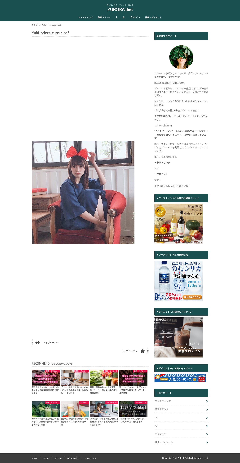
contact (46, 458)
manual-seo (90, 458)
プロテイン (135, 17)
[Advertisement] (90, 90)
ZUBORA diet (120, 9)
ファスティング (85, 17)
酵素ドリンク (104, 17)
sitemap (58, 458)
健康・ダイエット (153, 17)
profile (34, 458)
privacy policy (73, 458)
